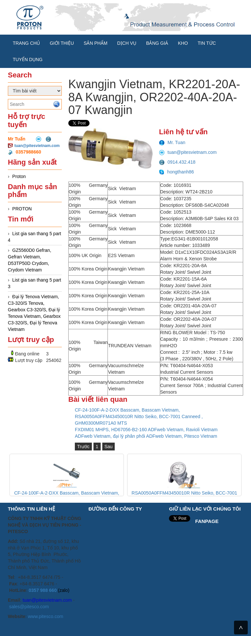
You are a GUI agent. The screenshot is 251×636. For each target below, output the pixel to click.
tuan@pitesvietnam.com (36, 145)
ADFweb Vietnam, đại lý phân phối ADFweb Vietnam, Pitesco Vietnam (146, 436)
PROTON (22, 208)
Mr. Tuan (172, 142)
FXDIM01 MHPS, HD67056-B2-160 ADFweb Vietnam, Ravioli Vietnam (146, 429)
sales (14, 606)
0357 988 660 (43, 590)
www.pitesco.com (45, 616)
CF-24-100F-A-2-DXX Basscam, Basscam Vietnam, (127, 410)
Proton (19, 176)
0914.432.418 (177, 162)
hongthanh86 (176, 171)
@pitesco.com (34, 606)
